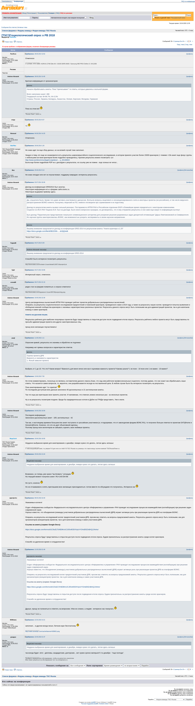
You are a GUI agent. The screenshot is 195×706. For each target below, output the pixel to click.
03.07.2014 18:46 (35, 182)
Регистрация (31, 13)
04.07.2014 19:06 (35, 270)
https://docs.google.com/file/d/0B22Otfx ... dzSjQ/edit (47, 231)
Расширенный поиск (178, 18)
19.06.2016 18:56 (35, 438)
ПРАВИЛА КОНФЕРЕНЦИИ (11, 13)
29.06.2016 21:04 (35, 454)
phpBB (93, 702)
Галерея (51, 13)
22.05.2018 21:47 (35, 637)
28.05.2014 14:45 (35, 76)
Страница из (178, 41)
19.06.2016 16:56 (35, 410)
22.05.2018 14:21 (35, 620)
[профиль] (189, 54)
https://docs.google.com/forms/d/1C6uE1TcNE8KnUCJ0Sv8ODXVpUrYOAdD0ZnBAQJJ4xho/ (61, 529)
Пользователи (42, 13)
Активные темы (22, 27)
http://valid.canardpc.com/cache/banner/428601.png (42, 631)
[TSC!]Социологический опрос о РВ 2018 (28, 35)
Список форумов (9, 31)
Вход (24, 13)
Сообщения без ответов (8, 27)
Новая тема (8, 42)
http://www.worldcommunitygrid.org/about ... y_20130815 (47, 160)
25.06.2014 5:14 (35, 170)
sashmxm (13, 37)
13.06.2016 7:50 (35, 376)
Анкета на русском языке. (36, 315)
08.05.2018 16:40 (35, 498)
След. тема (188, 44)
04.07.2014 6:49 (35, 243)
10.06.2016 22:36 (35, 297)
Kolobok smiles (103, 704)
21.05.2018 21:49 (35, 549)
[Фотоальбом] (188, 170)
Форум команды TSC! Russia (44, 31)
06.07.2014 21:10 (35, 282)
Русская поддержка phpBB (89, 704)
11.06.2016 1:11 (35, 338)
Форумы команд (24, 31)
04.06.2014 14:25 (35, 133)
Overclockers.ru (7, 1)
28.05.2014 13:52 (35, 54)
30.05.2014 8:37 (35, 120)
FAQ (57, 13)
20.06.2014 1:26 (35, 145)
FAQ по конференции (188, 1)
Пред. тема (180, 44)
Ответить (19, 42)
